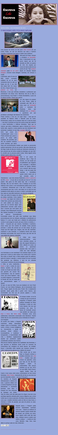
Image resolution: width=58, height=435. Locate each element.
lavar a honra (5, 314)
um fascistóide (31, 57)
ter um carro (14, 70)
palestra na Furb (7, 90)
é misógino (22, 130)
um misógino (31, 111)
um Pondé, (4, 199)
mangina (33, 126)
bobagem (3, 72)
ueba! (7, 180)
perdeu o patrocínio (30, 178)
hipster (2, 266)
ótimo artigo (17, 314)
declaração (33, 105)
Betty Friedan (10, 375)
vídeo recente (27, 49)
